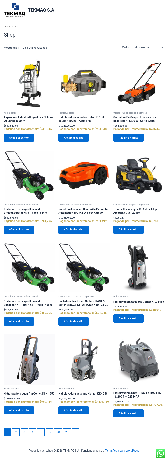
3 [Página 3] (24, 432)
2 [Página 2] (16, 432)
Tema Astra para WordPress (122, 450)
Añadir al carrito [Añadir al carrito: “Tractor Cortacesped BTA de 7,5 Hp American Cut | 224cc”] (128, 229)
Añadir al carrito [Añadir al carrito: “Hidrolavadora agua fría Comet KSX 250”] (73, 410)
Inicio (7, 26)
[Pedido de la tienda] (142, 47)
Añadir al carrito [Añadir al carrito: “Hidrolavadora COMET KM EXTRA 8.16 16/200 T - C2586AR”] (128, 413)
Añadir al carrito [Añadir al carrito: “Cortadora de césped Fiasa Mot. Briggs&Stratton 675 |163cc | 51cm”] (19, 229)
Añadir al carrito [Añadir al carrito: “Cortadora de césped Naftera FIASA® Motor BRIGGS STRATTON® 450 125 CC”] (73, 321)
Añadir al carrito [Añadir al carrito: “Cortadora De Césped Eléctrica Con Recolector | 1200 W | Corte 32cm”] (128, 137)
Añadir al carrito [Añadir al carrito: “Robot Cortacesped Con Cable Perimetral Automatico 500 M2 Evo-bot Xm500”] (73, 229)
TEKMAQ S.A (41, 10)
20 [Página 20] (58, 432)
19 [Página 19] (49, 432)
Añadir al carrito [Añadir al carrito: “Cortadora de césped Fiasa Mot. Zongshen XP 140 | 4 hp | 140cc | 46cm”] (19, 321)
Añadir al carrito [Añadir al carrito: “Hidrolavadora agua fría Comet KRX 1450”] (128, 318)
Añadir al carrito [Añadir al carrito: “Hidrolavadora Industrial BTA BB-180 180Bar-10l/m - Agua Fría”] (73, 137)
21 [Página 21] (66, 432)
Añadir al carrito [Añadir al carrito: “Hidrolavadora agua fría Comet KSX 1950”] (19, 410)
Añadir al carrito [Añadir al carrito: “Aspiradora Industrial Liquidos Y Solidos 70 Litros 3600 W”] (19, 137)
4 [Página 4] (32, 432)
